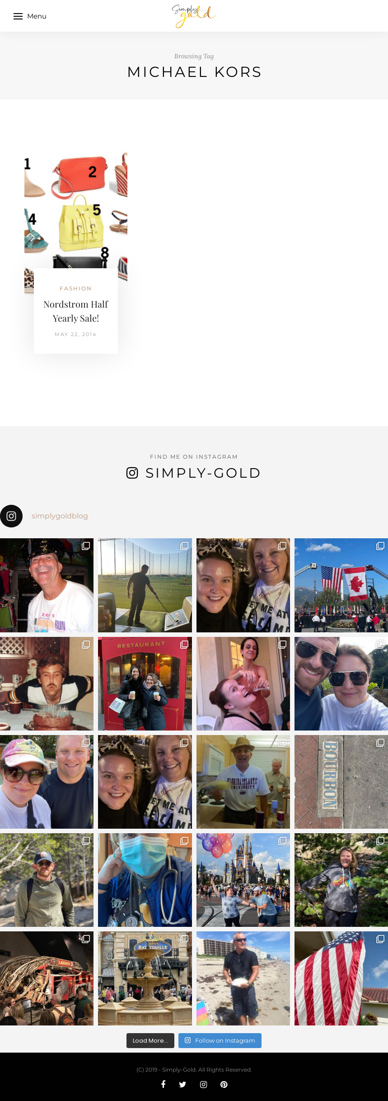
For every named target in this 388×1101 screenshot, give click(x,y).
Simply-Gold (203, 473)
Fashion (76, 288)
